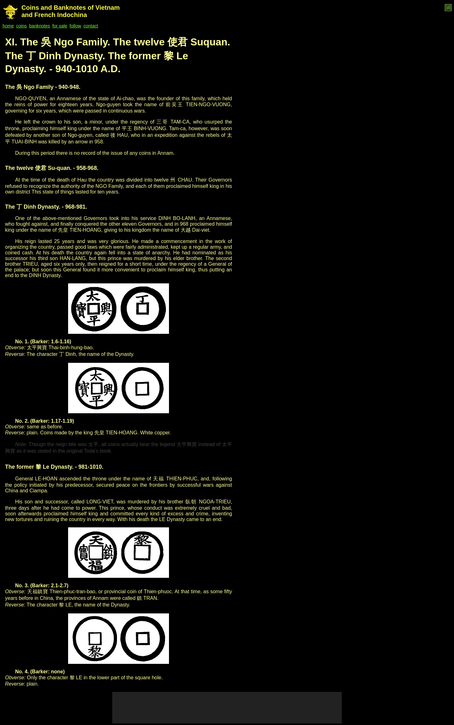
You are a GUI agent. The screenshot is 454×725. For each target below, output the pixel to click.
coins (21, 25)
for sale (59, 25)
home (8, 25)
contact (91, 25)
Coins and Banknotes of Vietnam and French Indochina (70, 11)
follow (75, 25)
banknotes (39, 25)
